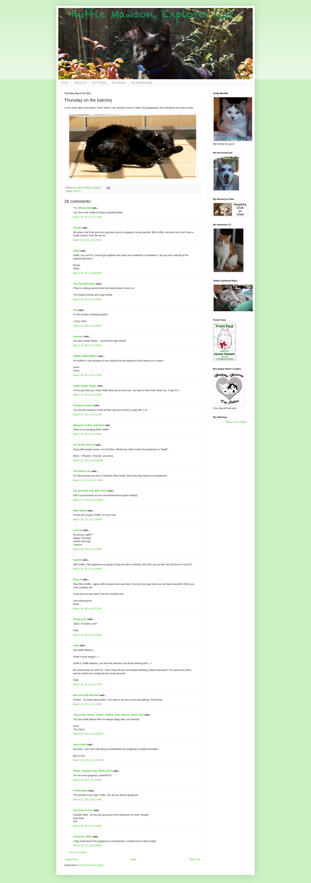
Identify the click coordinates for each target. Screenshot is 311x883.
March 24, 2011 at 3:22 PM (87, 608)
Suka (76, 645)
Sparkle (77, 560)
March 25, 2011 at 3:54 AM (87, 826)
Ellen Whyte (80, 510)
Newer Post (71, 859)
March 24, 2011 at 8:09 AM (87, 325)
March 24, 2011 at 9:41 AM (87, 414)
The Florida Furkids (84, 283)
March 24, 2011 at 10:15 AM (88, 480)
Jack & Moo (79, 744)
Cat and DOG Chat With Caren (90, 490)
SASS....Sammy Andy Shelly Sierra (92, 771)
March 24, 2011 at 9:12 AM (87, 375)
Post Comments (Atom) (91, 865)
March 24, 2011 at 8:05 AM (87, 299)
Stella (76, 250)
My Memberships (142, 82)
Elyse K (77, 579)
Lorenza (77, 530)
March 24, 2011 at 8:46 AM (87, 345)
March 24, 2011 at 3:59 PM (87, 635)
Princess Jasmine (83, 405)
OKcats (77, 227)
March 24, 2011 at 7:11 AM (87, 217)
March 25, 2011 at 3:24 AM (87, 799)
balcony (77, 191)
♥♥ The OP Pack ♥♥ (84, 444)
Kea (75, 310)
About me (80, 82)
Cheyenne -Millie (82, 836)
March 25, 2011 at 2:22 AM (87, 780)
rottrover (78, 336)
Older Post (194, 859)
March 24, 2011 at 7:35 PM (87, 704)
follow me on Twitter (236, 422)
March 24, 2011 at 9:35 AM (87, 394)
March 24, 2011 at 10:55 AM (88, 500)
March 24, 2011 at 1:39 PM (87, 519)
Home (64, 82)
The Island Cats (82, 471)
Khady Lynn (80, 619)
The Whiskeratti (82, 208)
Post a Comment (78, 852)
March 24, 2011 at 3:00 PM (87, 568)
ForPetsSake (80, 790)
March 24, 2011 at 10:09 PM (88, 733)
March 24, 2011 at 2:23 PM (87, 549)
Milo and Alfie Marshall (86, 695)
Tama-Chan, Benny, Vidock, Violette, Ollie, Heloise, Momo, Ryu (108, 714)
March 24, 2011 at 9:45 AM (87, 434)
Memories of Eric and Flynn (88, 425)
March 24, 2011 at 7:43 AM (87, 240)
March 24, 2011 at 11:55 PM (88, 760)
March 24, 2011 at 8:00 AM (87, 273)
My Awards (119, 82)
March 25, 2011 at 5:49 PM (87, 845)
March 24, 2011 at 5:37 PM (87, 684)
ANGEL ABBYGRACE (85, 356)
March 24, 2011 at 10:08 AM (88, 460)
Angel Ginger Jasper (84, 385)
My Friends (99, 82)
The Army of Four (83, 810)
